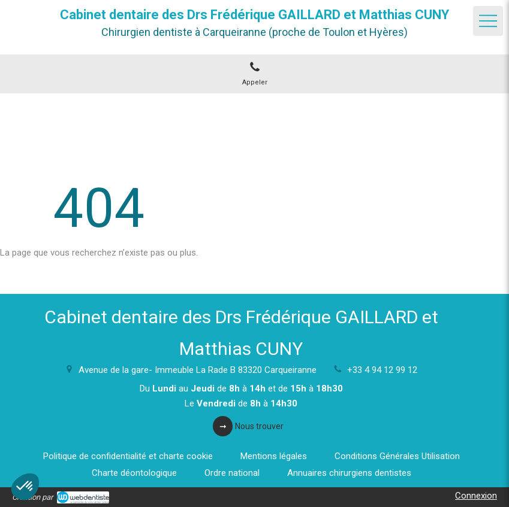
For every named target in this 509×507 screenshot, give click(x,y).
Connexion (476, 495)
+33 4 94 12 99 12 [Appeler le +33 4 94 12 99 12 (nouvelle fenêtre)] (382, 370)
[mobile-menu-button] (488, 21)
